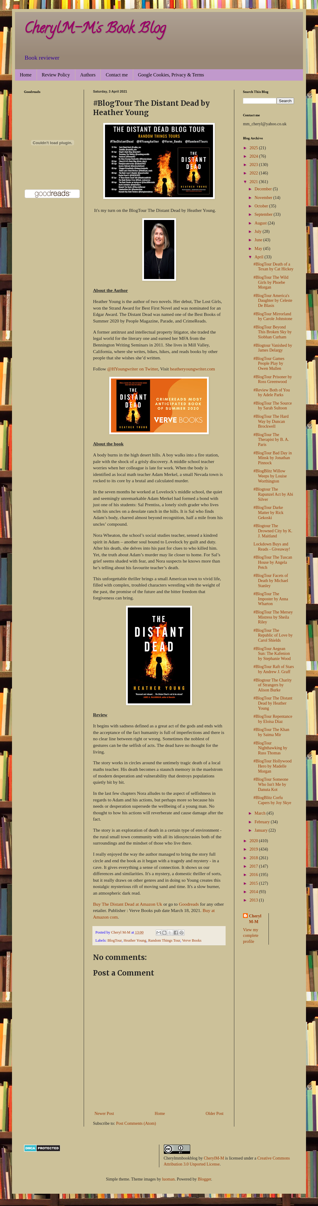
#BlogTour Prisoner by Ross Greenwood (273, 379)
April (259, 257)
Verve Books (192, 940)
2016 (254, 874)
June (258, 240)
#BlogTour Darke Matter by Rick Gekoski (269, 512)
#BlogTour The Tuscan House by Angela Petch (273, 562)
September (263, 214)
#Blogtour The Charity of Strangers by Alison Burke (273, 685)
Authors (88, 74)
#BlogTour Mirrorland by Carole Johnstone (273, 316)
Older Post (215, 1113)
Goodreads (189, 904)
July (258, 231)
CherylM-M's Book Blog (95, 30)
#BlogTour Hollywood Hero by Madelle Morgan (273, 766)
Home (26, 74)
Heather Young (135, 940)
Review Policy (56, 74)
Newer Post (104, 1113)
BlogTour (114, 940)
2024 (254, 156)
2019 (254, 849)
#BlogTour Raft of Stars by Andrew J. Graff (274, 669)
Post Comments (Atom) (136, 1123)
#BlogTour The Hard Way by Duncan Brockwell (271, 421)
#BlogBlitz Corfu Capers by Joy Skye (272, 800)
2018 (254, 858)
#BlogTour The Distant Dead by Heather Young (273, 703)
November (263, 197)
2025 (254, 148)
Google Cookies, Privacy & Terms (171, 74)
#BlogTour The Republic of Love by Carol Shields (273, 635)
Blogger (204, 1179)
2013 (254, 900)
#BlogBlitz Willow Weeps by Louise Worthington (270, 476)
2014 (254, 892)
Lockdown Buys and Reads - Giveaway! (272, 546)
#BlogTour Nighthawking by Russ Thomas (270, 748)
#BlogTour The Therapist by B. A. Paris (271, 439)
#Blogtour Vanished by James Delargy (273, 348)
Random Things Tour (164, 940)
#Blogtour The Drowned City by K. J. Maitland (273, 531)
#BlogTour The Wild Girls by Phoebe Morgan (271, 282)
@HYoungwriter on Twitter (132, 368)
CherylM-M (214, 1158)
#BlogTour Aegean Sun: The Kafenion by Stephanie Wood (272, 653)
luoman (168, 1179)
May (258, 248)
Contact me (117, 74)
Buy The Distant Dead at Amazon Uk (128, 904)
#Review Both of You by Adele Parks (272, 392)
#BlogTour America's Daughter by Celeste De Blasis (273, 300)
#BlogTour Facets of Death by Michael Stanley (271, 580)
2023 (254, 164)
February (262, 822)
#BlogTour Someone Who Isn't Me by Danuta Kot (271, 784)
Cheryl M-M (255, 919)
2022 (254, 173)
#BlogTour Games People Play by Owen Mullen (269, 363)
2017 (254, 866)
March (260, 813)
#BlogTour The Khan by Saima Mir (271, 732)
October (261, 206)
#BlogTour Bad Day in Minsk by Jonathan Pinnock (273, 458)
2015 (254, 883)
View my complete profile (250, 936)
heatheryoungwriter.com (192, 368)
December (263, 189)
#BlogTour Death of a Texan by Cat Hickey (273, 267)
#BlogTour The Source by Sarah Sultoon (273, 406)
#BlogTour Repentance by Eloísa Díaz (273, 719)
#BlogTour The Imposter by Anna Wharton (271, 599)
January (261, 830)
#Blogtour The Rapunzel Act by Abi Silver (273, 494)
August (261, 223)
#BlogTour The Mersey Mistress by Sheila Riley (273, 617)
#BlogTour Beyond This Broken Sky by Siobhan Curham (273, 332)
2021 (254, 182)
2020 (254, 841)
